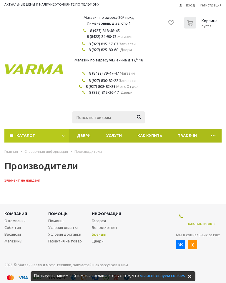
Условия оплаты (63, 227)
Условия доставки (64, 234)
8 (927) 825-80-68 (103, 50)
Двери (84, 135)
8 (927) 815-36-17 (104, 92)
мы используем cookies (162, 275)
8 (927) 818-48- (103, 31)
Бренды (99, 234)
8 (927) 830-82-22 (103, 80)
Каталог (25, 135)
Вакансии (12, 234)
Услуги (114, 135)
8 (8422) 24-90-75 (102, 36)
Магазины (13, 241)
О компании (15, 221)
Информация (106, 214)
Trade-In (187, 135)
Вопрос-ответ (105, 227)
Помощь (58, 214)
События (12, 227)
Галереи (99, 221)
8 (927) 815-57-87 (103, 44)
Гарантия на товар (65, 241)
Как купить (149, 135)
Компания (15, 214)
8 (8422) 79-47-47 (104, 73)
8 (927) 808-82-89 (100, 86)
